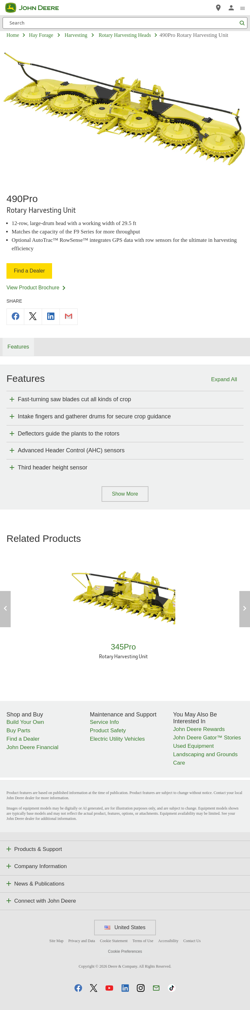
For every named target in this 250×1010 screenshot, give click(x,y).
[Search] (125, 23)
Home (12, 35)
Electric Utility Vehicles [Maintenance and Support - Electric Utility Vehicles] (117, 739)
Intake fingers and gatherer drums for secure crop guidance (94, 416)
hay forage (41, 35)
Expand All (224, 379)
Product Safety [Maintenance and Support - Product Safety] (108, 730)
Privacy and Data (81, 941)
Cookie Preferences (125, 951)
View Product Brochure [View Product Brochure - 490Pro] (36, 287)
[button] (78, 988)
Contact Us (192, 941)
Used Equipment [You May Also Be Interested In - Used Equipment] (193, 746)
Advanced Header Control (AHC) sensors (71, 450)
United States (125, 927)
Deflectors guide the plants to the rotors (68, 433)
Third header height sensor (52, 467)
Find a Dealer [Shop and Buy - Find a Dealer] (22, 739)
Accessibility (168, 941)
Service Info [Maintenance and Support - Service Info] (104, 722)
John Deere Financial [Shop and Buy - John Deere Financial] (32, 747)
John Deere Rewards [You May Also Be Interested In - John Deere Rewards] (199, 729)
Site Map (56, 941)
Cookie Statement (114, 941)
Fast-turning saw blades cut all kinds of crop (74, 399)
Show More (125, 494)
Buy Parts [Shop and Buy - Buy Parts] (18, 730)
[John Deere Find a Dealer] (218, 8)
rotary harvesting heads (125, 35)
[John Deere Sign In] (231, 8)
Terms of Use (143, 941)
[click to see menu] (242, 8)
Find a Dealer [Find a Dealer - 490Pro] (29, 271)
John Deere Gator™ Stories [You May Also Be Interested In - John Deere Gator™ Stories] (207, 738)
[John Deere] (36, 8)
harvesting (76, 35)
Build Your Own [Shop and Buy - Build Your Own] (25, 722)
